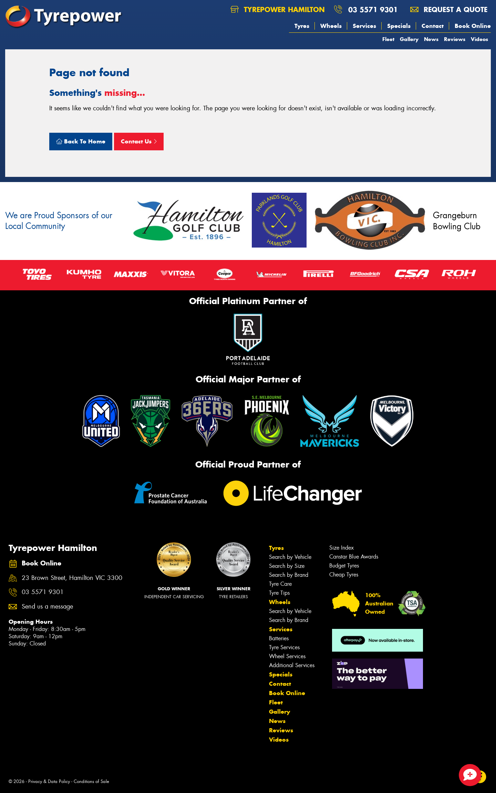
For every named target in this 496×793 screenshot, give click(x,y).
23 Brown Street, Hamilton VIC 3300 (72, 578)
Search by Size (286, 566)
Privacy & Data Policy (49, 781)
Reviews (454, 39)
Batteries (279, 638)
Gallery (409, 39)
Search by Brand (288, 575)
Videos (479, 39)
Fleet (388, 39)
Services (364, 26)
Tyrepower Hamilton (277, 9)
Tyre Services (284, 647)
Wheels (331, 26)
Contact (433, 26)
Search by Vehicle (290, 557)
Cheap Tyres (343, 574)
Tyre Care (280, 584)
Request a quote (448, 9)
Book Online (473, 26)
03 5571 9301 (373, 9)
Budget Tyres (344, 565)
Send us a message (47, 607)
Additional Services (291, 665)
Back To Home (80, 141)
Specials (399, 26)
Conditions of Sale (91, 781)
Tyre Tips (279, 592)
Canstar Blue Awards (353, 556)
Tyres (301, 26)
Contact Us (139, 141)
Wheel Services (287, 656)
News (431, 39)
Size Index (341, 547)
